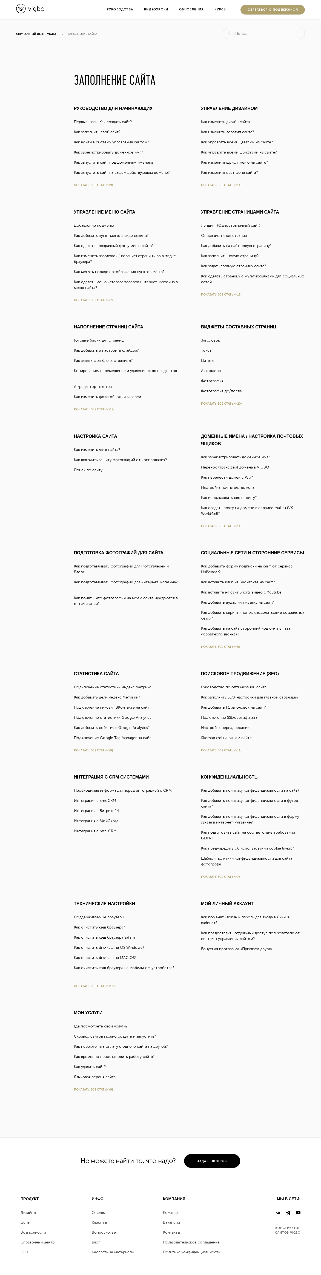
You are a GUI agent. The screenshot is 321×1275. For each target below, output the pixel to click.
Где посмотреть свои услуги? (103, 1026)
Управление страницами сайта (240, 212)
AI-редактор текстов (95, 387)
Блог (96, 1242)
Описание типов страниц (226, 236)
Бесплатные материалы (113, 1252)
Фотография (214, 381)
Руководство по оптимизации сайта (236, 687)
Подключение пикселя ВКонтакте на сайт (114, 707)
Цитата (209, 361)
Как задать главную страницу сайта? (236, 266)
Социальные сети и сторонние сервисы (252, 552)
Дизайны (28, 1213)
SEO (24, 1252)
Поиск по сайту (90, 470)
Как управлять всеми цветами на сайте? (239, 142)
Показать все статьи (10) (94, 986)
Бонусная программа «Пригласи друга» (239, 949)
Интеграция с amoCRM (97, 801)
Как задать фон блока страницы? (105, 361)
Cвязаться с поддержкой (273, 10)
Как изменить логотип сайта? (230, 132)
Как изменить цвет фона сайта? (231, 173)
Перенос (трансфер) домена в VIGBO (237, 467)
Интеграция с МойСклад (98, 821)
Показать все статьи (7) (93, 300)
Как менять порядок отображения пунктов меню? (121, 272)
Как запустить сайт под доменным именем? (116, 162)
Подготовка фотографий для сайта (119, 552)
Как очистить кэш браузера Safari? (107, 937)
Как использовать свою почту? (231, 498)
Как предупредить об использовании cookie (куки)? (250, 848)
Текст (208, 350)
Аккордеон (213, 371)
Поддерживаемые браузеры (101, 917)
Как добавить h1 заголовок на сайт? (235, 707)
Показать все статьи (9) (93, 185)
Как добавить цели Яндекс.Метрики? (109, 697)
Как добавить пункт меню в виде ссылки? (113, 236)
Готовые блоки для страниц (101, 340)
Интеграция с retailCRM (97, 831)
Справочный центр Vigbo (36, 33)
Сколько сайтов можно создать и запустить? (117, 1036)
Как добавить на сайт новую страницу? (238, 246)
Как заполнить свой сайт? (99, 132)
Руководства (120, 9)
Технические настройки (104, 903)
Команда (171, 1213)
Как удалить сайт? (92, 1067)
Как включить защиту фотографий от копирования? (122, 460)
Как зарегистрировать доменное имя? (111, 152)
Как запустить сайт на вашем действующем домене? (124, 173)
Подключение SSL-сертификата (231, 717)
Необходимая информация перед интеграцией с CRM (125, 790)
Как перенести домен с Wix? (229, 477)
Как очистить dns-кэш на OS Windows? (111, 947)
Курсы (220, 9)
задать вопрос (212, 1161)
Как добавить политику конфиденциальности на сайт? (252, 790)
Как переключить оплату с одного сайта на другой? (123, 1046)
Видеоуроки (156, 9)
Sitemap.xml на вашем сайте (228, 738)
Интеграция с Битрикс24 (99, 811)
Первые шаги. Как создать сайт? (105, 122)
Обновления (191, 9)
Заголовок (213, 340)
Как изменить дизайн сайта (227, 122)
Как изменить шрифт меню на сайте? (237, 162)
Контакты (171, 1232)
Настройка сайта (95, 436)
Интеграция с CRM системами (111, 777)
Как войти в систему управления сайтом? (114, 142)
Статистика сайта (96, 673)
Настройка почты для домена (230, 487)
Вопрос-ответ (105, 1232)
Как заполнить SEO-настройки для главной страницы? (252, 697)
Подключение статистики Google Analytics (115, 717)
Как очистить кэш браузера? (102, 927)
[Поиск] (264, 33)
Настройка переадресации (227, 728)
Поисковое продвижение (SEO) (240, 673)
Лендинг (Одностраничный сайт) (233, 225)
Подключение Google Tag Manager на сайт (115, 738)
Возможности (33, 1232)
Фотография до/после (224, 391)
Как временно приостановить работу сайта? (116, 1057)
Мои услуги (88, 1012)
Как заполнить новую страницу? (232, 256)
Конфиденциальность (229, 777)
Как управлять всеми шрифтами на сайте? (241, 152)
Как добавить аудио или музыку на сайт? (239, 602)
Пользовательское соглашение (191, 1242)
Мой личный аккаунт (227, 903)
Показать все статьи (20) (221, 403)
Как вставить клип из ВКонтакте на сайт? (240, 582)
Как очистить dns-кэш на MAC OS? (107, 958)
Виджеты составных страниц (238, 327)
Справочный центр (38, 1242)
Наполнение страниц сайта (109, 327)
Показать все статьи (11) (221, 185)
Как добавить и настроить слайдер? (108, 350)
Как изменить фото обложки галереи (110, 397)
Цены (25, 1222)
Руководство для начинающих (113, 108)
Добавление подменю (96, 225)
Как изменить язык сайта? (99, 450)
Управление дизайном (229, 108)
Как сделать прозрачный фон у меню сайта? (116, 246)
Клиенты (99, 1222)
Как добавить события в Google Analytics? (114, 728)
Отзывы (98, 1213)
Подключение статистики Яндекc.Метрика (115, 687)
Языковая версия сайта (97, 1077)
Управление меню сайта (105, 212)
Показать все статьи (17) (94, 409)
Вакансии (171, 1222)
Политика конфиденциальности (191, 1252)
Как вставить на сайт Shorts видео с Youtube (243, 592)
